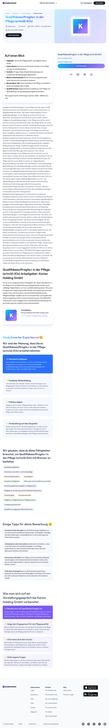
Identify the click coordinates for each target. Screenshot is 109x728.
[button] (71, 74)
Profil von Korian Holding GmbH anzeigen (34, 316)
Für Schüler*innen (51, 694)
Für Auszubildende (51, 699)
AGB (32, 703)
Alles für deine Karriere (48, 3)
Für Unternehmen (51, 703)
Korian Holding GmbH (65, 58)
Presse (32, 707)
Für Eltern (48, 712)
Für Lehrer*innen (51, 707)
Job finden (99, 3)
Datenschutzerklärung (50, 724)
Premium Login (68, 694)
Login (32, 690)
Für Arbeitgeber (86, 3)
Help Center (67, 690)
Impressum (34, 694)
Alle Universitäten (51, 716)
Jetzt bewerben (13, 35)
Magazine (33, 712)
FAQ (32, 699)
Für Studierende (50, 690)
